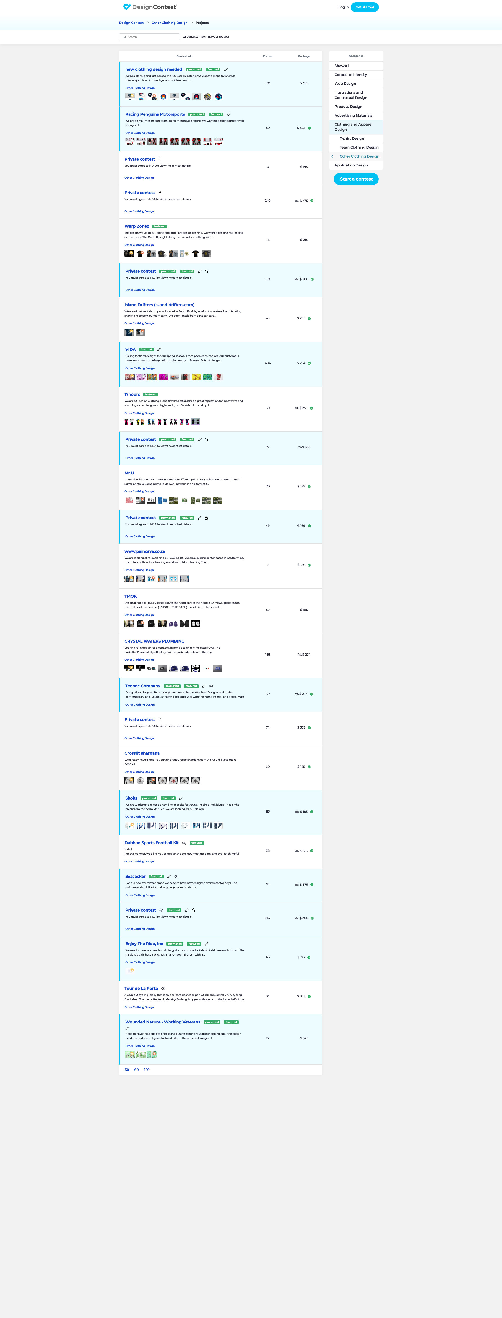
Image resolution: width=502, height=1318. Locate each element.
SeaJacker (135, 876)
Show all (342, 66)
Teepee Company (142, 686)
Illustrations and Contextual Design (351, 95)
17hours (132, 394)
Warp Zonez (136, 226)
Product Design (348, 107)
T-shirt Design (352, 139)
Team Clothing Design (359, 147)
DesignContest (150, 7)
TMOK (130, 596)
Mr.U (129, 473)
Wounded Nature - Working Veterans (162, 1022)
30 (127, 1070)
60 (136, 1070)
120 (147, 1070)
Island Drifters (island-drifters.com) (159, 305)
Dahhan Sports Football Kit (151, 843)
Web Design (345, 84)
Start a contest (356, 179)
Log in (343, 7)
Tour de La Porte (141, 988)
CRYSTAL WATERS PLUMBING (154, 641)
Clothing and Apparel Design (353, 127)
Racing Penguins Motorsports (155, 114)
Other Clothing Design (140, 88)
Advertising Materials (353, 116)
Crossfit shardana (142, 753)
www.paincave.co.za (144, 551)
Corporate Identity (351, 75)
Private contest (139, 159)
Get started (365, 7)
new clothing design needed (153, 69)
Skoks (131, 798)
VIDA (130, 349)
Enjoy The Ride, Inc (144, 943)
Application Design (351, 165)
